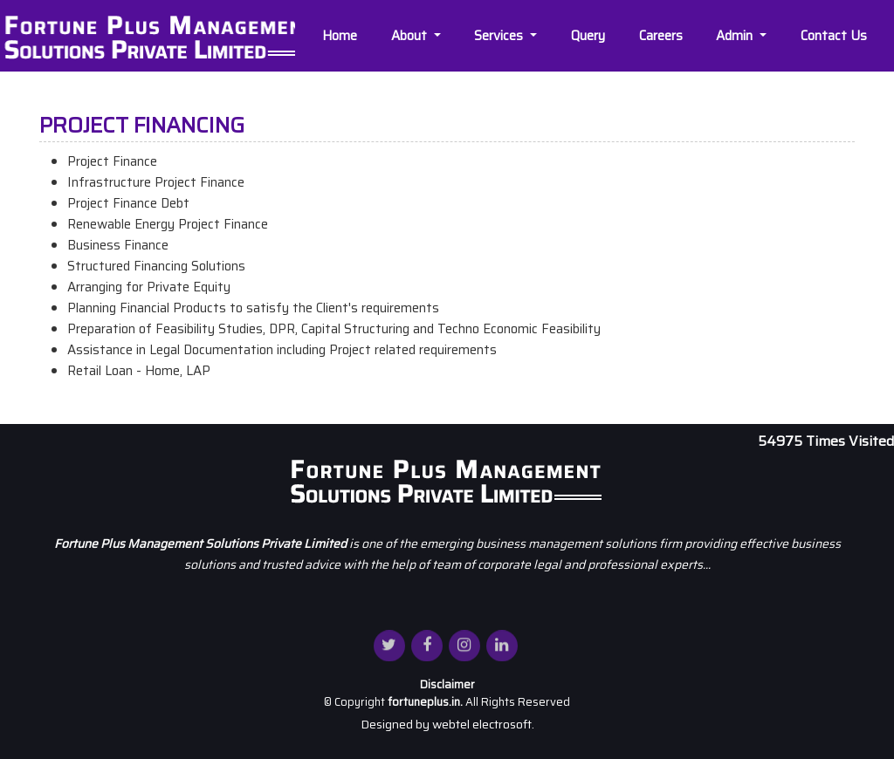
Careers (662, 35)
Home (341, 35)
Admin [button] (738, 35)
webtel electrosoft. (483, 724)
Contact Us (835, 35)
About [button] (412, 35)
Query (590, 35)
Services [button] (502, 35)
